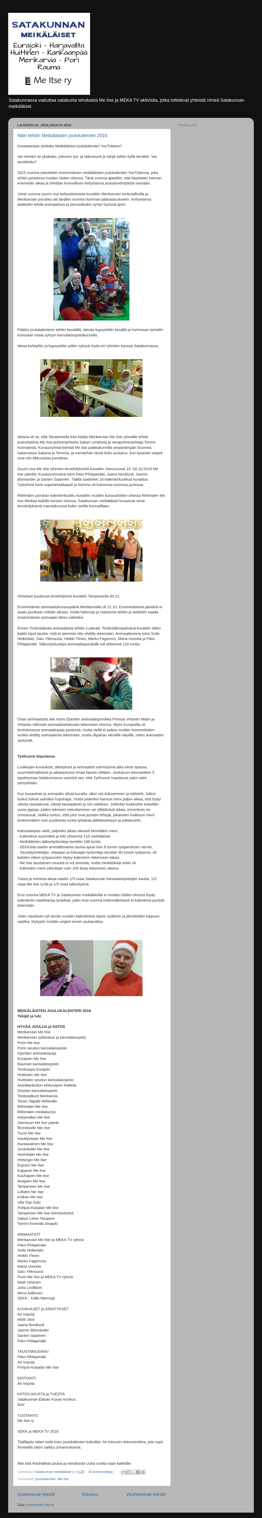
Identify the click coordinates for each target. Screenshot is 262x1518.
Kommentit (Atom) (40, 1505)
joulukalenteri (45, 1479)
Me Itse (63, 1479)
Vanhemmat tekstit (146, 1494)
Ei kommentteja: (101, 1472)
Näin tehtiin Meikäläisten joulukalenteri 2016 (62, 135)
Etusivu (90, 1494)
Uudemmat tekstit (36, 1494)
